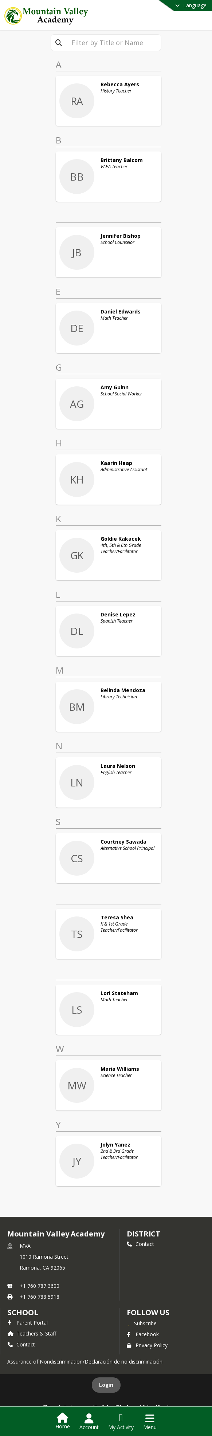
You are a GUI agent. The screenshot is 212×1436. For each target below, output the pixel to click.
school (23, 1312)
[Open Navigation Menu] (150, 1422)
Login (106, 1384)
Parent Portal (28, 1322)
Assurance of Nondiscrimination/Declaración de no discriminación (84, 1361)
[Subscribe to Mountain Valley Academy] (142, 1323)
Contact (140, 1243)
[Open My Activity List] (121, 1422)
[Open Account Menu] (89, 1422)
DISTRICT (143, 1234)
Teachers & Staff (32, 1333)
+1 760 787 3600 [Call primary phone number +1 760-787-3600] (39, 1285)
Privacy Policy (147, 1345)
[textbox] (113, 42)
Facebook (143, 1334)
